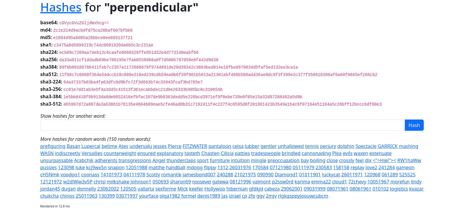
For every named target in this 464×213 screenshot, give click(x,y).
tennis (312, 146)
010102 (381, 188)
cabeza (272, 188)
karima (302, 181)
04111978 (134, 174)
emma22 (321, 181)
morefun (400, 181)
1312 (222, 167)
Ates (123, 146)
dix (368, 160)
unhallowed (291, 146)
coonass (90, 174)
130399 (107, 196)
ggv (260, 196)
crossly (346, 160)
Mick (183, 188)
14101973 (111, 174)
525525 (407, 174)
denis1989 (208, 196)
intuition (240, 160)
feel (359, 160)
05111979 (303, 167)
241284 (386, 167)
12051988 (136, 167)
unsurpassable (56, 160)
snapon (116, 167)
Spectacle (365, 146)
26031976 (240, 167)
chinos (67, 196)
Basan (73, 146)
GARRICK (388, 146)
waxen (361, 153)
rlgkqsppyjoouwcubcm (303, 196)
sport (203, 160)
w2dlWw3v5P (77, 181)
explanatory (170, 153)
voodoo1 (70, 174)
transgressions (135, 160)
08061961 (360, 188)
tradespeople (266, 153)
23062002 (108, 188)
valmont (261, 181)
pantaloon (219, 146)
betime (109, 146)
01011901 (310, 174)
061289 (390, 174)
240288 (225, 174)
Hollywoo (214, 188)
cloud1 (339, 181)
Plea (336, 153)
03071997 (127, 196)
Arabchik (84, 160)
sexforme (165, 188)
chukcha (49, 196)
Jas (224, 196)
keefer (196, 188)
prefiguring (52, 146)
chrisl (100, 181)
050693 (161, 181)
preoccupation (283, 160)
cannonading (316, 153)
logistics (399, 188)
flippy (210, 167)
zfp (251, 196)
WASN (47, 153)
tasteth (192, 153)
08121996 (240, 181)
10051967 (378, 181)
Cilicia (227, 153)
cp (244, 196)
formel (188, 196)
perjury (328, 146)
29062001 (291, 188)
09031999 (315, 188)
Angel (158, 160)
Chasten (210, 153)
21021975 (245, 174)
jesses (160, 146)
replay (357, 167)
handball (176, 167)
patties (242, 153)
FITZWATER (195, 146)
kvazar (416, 188)
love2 (371, 167)
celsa (237, 146)
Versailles (92, 153)
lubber (252, 146)
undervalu (140, 146)
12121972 (51, 181)
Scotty (153, 174)
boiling (318, 160)
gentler (269, 146)
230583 (323, 167)
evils (347, 153)
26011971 (352, 174)
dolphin (345, 146)
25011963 (86, 196)
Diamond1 (286, 174)
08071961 (337, 188)
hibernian (237, 188)
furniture (220, 160)
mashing (408, 146)
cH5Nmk (49, 174)
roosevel (201, 181)
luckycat (331, 174)
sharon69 (180, 181)
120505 (128, 188)
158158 (341, 167)
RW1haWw (409, 160)
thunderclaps (181, 160)
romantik (171, 174)
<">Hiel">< (384, 160)
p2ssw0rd (282, 181)
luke (80, 167)
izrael (235, 196)
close (332, 160)
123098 (66, 167)
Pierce (174, 146)
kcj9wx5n (96, 167)
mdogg (195, 167)
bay (305, 160)
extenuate (380, 153)
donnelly (86, 188)
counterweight (120, 153)
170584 (260, 167)
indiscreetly (67, 153)
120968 (372, 174)
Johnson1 (140, 181)
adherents (106, 160)
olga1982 (170, 196)
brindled (291, 153)
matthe (157, 167)
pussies (48, 167)
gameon (405, 167)
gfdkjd (256, 188)
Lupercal (90, 146)
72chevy (357, 181)
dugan (68, 188)
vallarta (146, 188)
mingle (258, 160)
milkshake (118, 181)
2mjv (271, 196)
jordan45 (50, 188)
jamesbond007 (199, 174)
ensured (146, 153)
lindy (416, 181)
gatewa (220, 181)
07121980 (280, 167)
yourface (149, 196)
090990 (265, 174)
